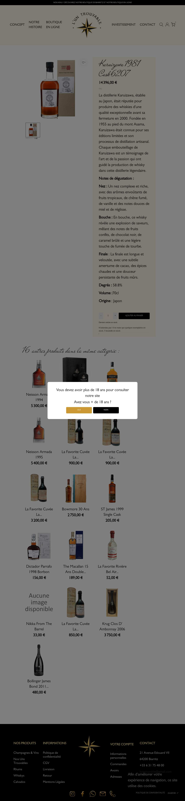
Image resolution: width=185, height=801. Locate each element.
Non (106, 410)
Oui (79, 410)
